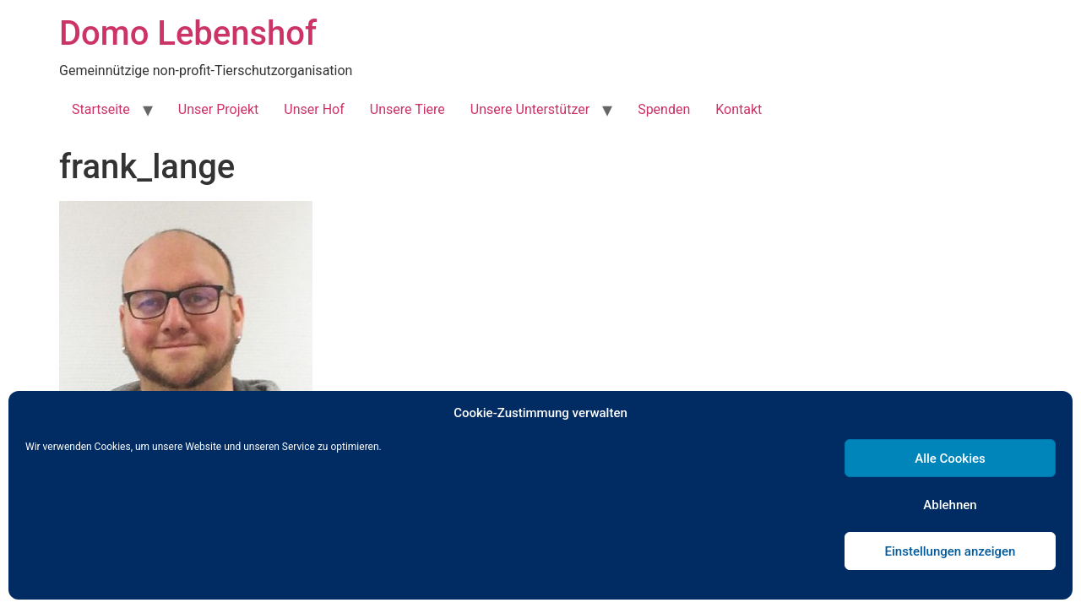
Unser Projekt (218, 109)
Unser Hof (314, 109)
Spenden (664, 109)
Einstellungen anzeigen (950, 551)
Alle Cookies (950, 458)
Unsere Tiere (407, 109)
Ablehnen (949, 505)
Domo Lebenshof (188, 33)
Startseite (101, 109)
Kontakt (738, 109)
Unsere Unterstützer (529, 109)
